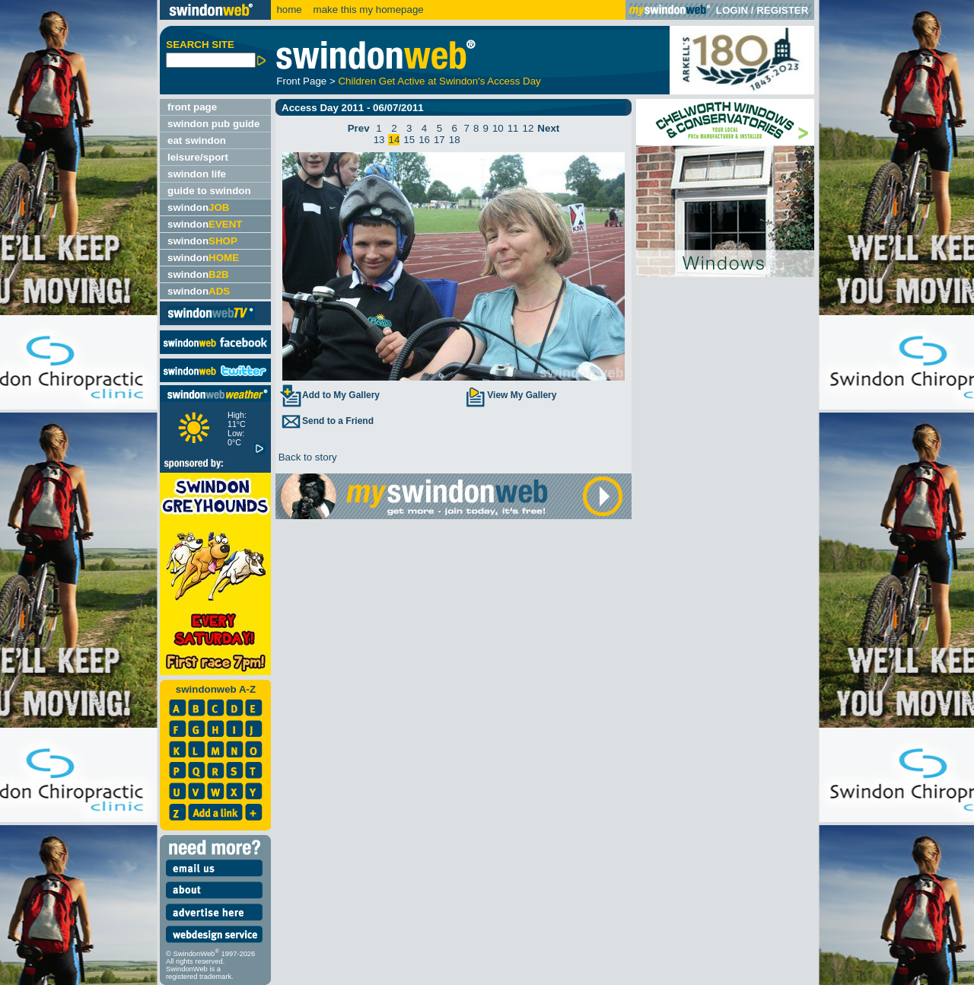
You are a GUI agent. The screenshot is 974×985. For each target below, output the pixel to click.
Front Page (301, 81)
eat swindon (196, 140)
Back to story (306, 457)
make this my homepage (367, 9)
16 (424, 139)
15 (409, 139)
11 (513, 128)
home (288, 9)
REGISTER (782, 10)
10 (498, 128)
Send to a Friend (326, 421)
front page (192, 107)
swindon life (196, 174)
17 (439, 139)
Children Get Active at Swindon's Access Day (439, 81)
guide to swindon (209, 190)
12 (528, 128)
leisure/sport (197, 157)
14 (393, 139)
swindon (198, 207)
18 (454, 139)
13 (379, 139)
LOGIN (732, 10)
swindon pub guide (213, 123)
